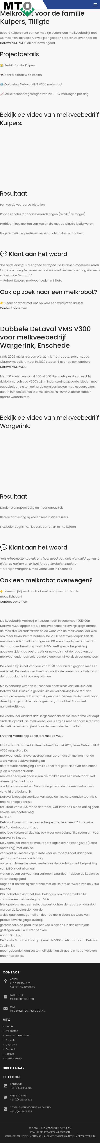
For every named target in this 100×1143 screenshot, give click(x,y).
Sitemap (37, 1136)
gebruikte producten (18, 1035)
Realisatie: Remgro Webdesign (50, 1132)
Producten (12, 1031)
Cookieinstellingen (17, 1136)
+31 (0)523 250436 (53, 1086)
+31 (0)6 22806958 (53, 1109)
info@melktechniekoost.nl (53, 1008)
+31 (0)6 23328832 (53, 1097)
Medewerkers (14, 1058)
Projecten (11, 1040)
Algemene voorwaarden (59, 1136)
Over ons (11, 1044)
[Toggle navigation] (95, 5)
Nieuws (10, 1054)
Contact (10, 1049)
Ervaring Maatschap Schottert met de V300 (31, 736)
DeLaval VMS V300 (13, 43)
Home (9, 1026)
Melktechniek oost (53, 997)
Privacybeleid (86, 1136)
